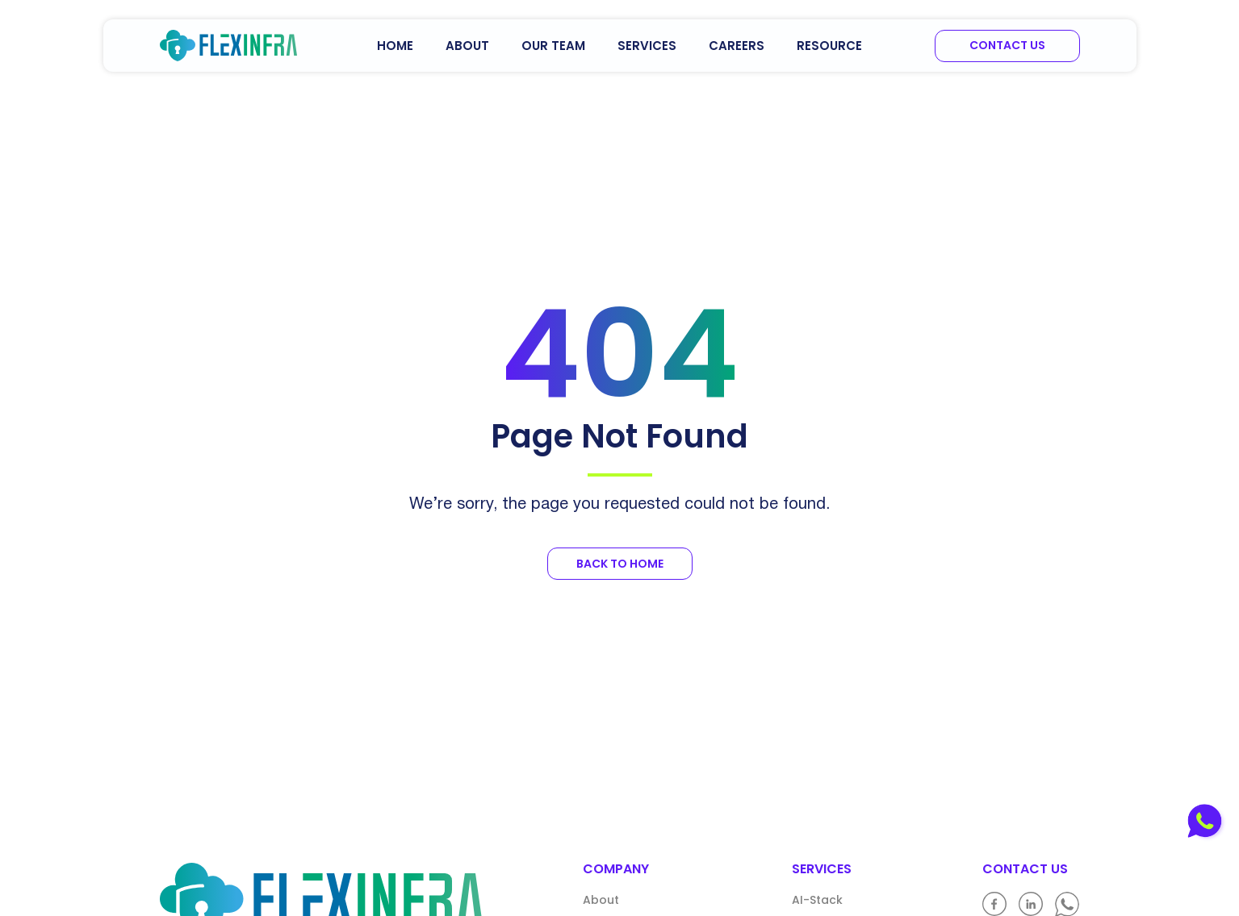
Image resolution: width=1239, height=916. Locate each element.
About (467, 45)
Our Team (553, 45)
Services (646, 45)
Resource (829, 45)
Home (395, 45)
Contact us (1007, 45)
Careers (736, 45)
